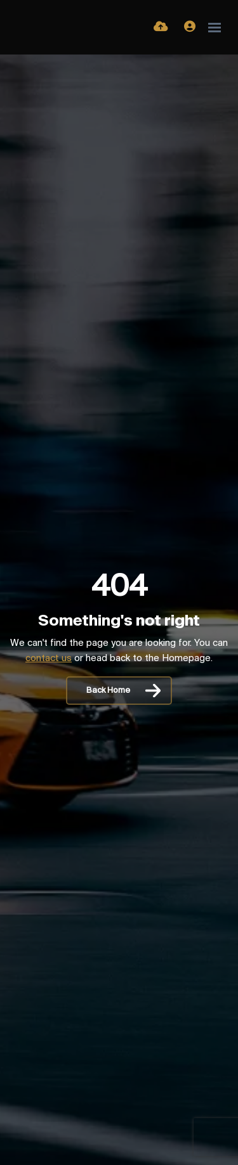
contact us (48, 658)
